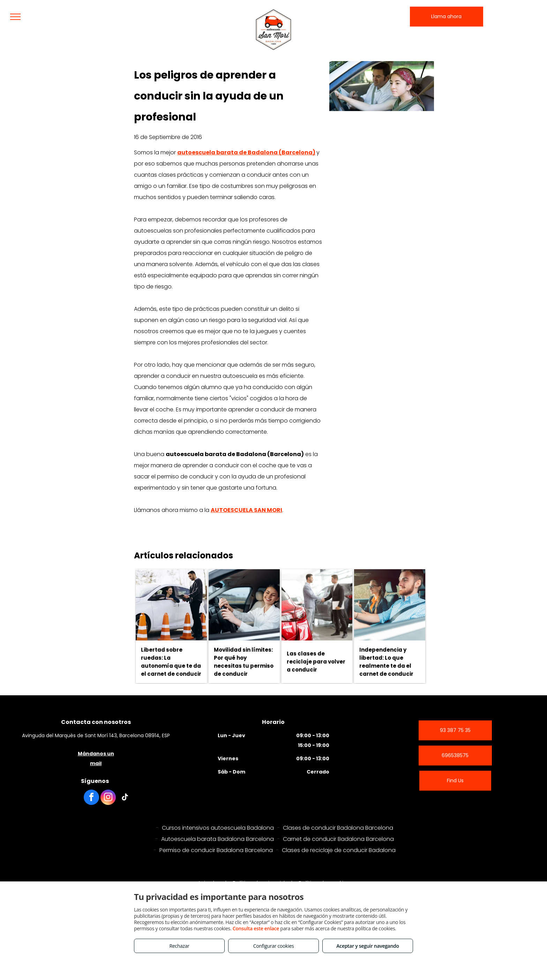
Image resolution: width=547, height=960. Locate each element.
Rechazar (179, 946)
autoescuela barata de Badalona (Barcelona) (246, 152)
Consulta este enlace (256, 928)
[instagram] (108, 798)
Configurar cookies (273, 946)
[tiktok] (125, 798)
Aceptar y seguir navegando (367, 946)
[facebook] (91, 798)
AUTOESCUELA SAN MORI (246, 510)
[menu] (15, 17)
